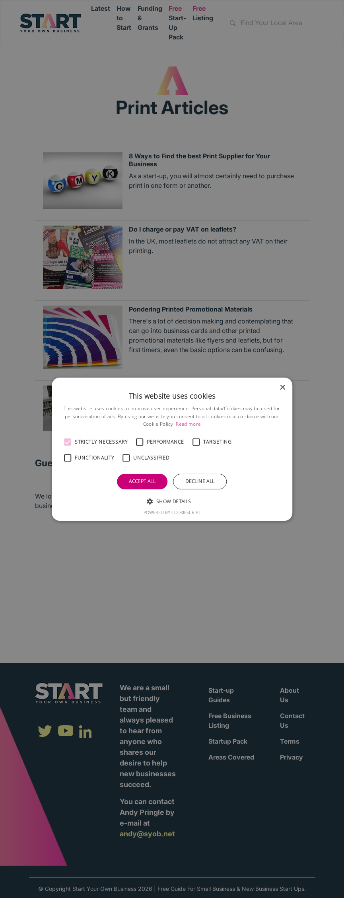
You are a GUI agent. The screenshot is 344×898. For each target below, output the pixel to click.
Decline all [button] (199, 481)
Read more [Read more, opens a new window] (188, 424)
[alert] (172, 449)
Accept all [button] (142, 481)
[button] (68, 442)
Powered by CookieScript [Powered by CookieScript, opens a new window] (172, 512)
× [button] (282, 387)
